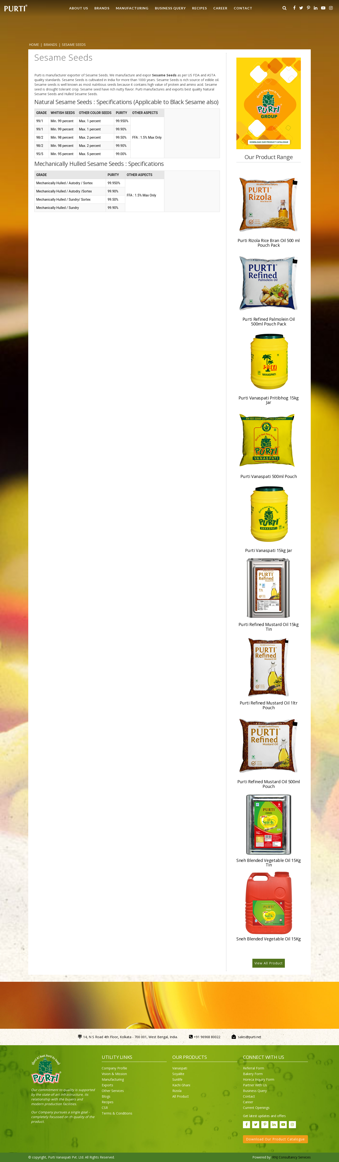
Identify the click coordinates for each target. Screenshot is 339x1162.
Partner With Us (255, 1085)
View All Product (268, 963)
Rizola (177, 1090)
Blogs (106, 1096)
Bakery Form (253, 1074)
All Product (180, 1096)
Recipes (107, 1102)
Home (34, 44)
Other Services (113, 1090)
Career (248, 1102)
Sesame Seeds (74, 44)
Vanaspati (179, 1068)
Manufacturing (113, 1079)
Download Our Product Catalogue (275, 1139)
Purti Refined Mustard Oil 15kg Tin (268, 627)
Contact (249, 1096)
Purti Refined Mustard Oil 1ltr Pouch (268, 705)
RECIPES (199, 8)
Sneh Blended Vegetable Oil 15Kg (268, 939)
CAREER (220, 8)
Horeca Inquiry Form (258, 1079)
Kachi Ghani (181, 1085)
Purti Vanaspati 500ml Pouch (268, 476)
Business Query (170, 8)
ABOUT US (78, 8)
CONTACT (243, 8)
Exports (107, 1085)
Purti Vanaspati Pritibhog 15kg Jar (268, 400)
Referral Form (253, 1068)
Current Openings (256, 1107)
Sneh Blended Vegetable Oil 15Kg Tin (268, 862)
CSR (105, 1107)
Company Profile (114, 1068)
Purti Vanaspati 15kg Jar (268, 550)
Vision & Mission (114, 1074)
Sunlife (177, 1079)
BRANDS (101, 8)
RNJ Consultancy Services (291, 1157)
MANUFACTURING (132, 8)
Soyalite (178, 1074)
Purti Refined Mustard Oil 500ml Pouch (268, 784)
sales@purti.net (249, 1037)
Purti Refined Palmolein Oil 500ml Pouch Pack (268, 321)
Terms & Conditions (117, 1113)
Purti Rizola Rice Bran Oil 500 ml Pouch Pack (269, 243)
